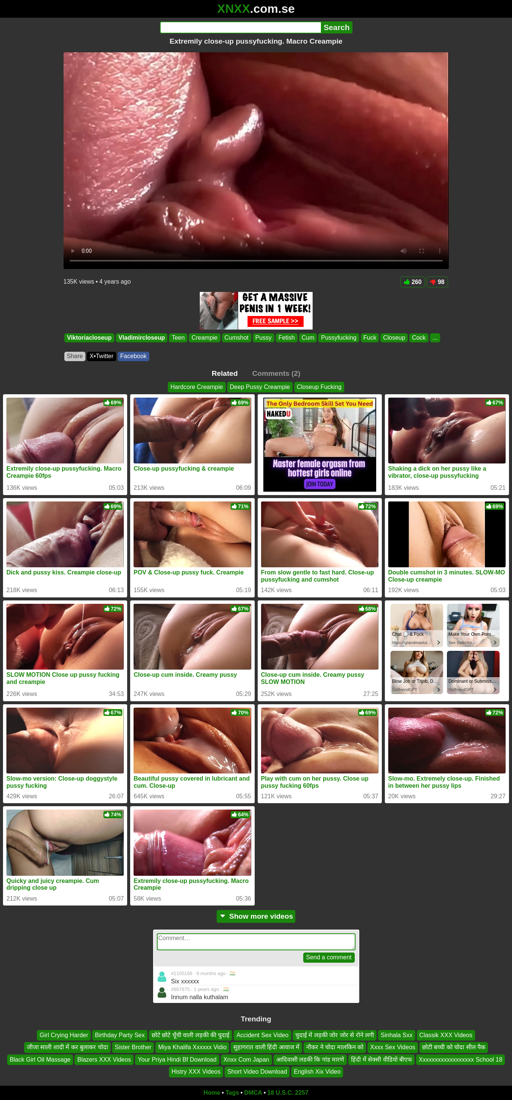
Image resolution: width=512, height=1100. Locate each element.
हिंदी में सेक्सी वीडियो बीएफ (381, 1059)
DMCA (253, 1092)
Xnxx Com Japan (246, 1059)
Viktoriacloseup (89, 337)
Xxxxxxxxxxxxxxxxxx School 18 (460, 1059)
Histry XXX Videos (196, 1071)
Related (225, 373)
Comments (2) (276, 373)
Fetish (286, 337)
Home (212, 1092)
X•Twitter (101, 356)
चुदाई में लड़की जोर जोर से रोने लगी (334, 1035)
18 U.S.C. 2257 (287, 1092)
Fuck (369, 337)
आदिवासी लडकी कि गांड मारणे (310, 1059)
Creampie (204, 337)
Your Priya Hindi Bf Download (177, 1059)
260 (413, 282)
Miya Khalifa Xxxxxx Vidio (192, 1047)
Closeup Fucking (319, 387)
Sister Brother (133, 1047)
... (434, 337)
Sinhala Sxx (397, 1035)
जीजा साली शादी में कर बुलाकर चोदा (67, 1047)
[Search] (240, 27)
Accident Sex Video (262, 1035)
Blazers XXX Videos (104, 1059)
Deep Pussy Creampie (260, 387)
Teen (178, 337)
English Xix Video (317, 1071)
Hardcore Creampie (196, 387)
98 (437, 282)
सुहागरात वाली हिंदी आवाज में (266, 1047)
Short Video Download (257, 1071)
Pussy (263, 337)
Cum (307, 337)
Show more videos (256, 916)
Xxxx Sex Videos (392, 1047)
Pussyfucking (338, 337)
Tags (232, 1092)
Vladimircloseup (141, 337)
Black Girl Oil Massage (40, 1059)
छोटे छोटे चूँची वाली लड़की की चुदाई (191, 1035)
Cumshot (236, 337)
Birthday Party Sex (120, 1035)
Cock (418, 337)
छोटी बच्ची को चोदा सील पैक (453, 1047)
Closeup (394, 337)
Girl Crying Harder (64, 1035)
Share (75, 356)
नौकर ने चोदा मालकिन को (334, 1047)
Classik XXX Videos (445, 1035)
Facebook (133, 356)
